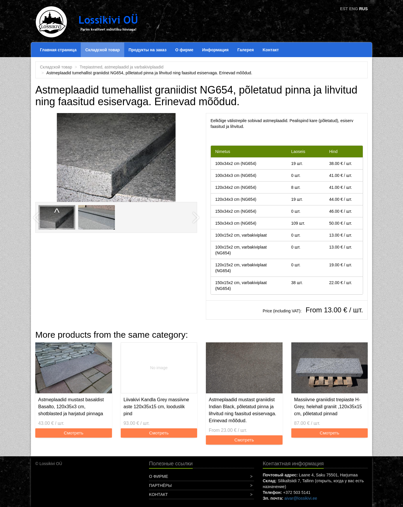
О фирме (184, 49)
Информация (215, 49)
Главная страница (58, 49)
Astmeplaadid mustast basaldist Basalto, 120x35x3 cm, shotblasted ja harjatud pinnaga (71, 406)
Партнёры (160, 485)
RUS (363, 8)
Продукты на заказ (148, 49)
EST (344, 8)
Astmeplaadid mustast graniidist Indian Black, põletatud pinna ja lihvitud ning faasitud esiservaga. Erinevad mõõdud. (242, 410)
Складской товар (102, 49)
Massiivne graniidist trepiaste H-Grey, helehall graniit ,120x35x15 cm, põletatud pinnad (328, 406)
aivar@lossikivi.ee (300, 498)
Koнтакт (270, 49)
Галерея (245, 49)
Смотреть (73, 432)
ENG (353, 8)
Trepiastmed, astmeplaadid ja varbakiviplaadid (121, 67)
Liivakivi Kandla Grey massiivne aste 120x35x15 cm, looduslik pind (156, 406)
